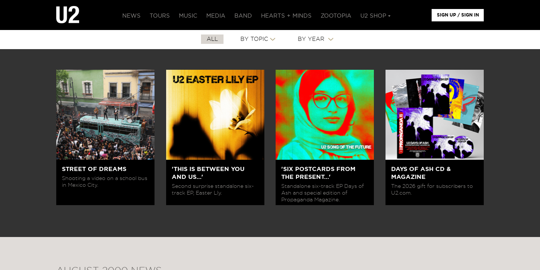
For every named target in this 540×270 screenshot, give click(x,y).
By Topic (254, 39)
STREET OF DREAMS (94, 169)
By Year (312, 39)
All (212, 39)
